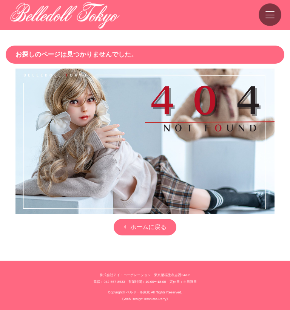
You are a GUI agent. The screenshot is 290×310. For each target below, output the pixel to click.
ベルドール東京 (138, 292)
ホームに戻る (148, 227)
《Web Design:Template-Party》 (145, 299)
